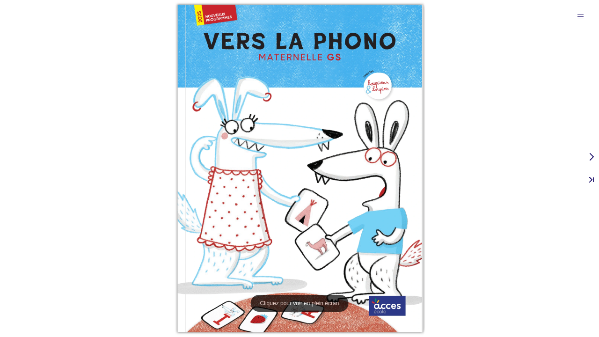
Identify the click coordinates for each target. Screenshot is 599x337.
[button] (580, 16)
